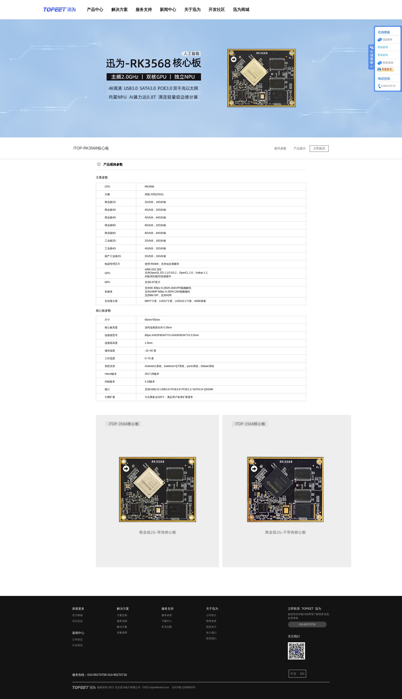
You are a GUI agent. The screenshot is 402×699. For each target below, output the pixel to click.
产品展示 (300, 148)
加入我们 (211, 632)
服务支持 (144, 9)
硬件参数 (280, 148)
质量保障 (122, 632)
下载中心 (167, 621)
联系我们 (211, 638)
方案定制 (122, 615)
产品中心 (95, 9)
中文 (293, 673)
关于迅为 (192, 9)
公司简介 (211, 615)
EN (302, 673)
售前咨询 (382, 47)
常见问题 (167, 627)
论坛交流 (77, 621)
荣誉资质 (211, 621)
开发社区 (217, 9)
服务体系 (167, 615)
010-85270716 (307, 624)
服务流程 (122, 621)
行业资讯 (77, 645)
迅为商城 (241, 9)
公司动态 (77, 639)
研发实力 (211, 627)
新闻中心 (168, 9)
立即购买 (319, 148)
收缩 (371, 55)
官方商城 (77, 615)
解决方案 (119, 9)
